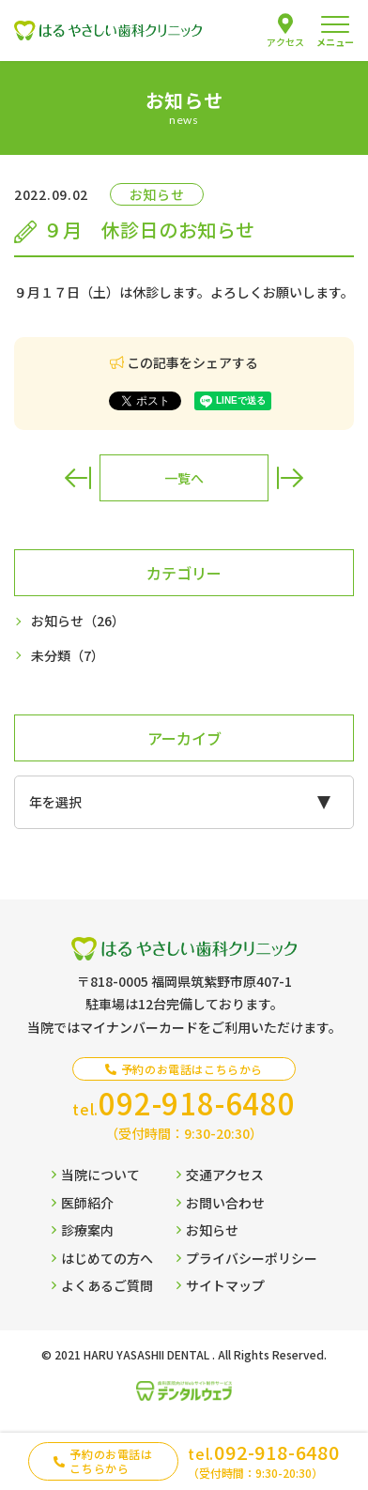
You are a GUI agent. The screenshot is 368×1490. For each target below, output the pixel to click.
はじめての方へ (102, 1258)
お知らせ (78, 621)
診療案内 (83, 1230)
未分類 (67, 656)
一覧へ (184, 478)
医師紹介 (83, 1202)
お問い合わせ (220, 1202)
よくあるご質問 (102, 1285)
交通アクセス (220, 1174)
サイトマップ (220, 1285)
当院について (96, 1174)
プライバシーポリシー (246, 1258)
